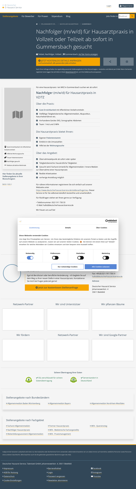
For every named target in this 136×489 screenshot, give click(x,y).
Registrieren (126, 6)
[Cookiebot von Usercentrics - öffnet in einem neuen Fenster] (107, 221)
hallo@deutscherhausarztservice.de (107, 276)
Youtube (97, 476)
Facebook (97, 468)
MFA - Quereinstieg (98, 426)
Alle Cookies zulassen (101, 267)
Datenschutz (9, 476)
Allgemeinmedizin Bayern (59, 403)
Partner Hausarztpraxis (58, 426)
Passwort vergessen (56, 476)
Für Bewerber (28, 16)
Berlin (4, 184)
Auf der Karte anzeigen (88, 54)
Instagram (97, 472)
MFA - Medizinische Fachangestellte (63, 430)
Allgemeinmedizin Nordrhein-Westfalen (107, 403)
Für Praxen (43, 16)
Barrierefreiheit (54, 468)
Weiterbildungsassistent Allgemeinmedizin (24, 434)
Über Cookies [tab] (101, 228)
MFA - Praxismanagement (59, 434)
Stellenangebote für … (49, 24)
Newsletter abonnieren (58, 480)
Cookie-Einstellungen (13, 480)
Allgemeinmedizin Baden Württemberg (23, 403)
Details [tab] (68, 228)
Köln (9, 184)
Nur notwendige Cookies (67, 267)
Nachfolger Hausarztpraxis (69, 24)
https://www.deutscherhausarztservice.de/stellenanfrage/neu (62, 190)
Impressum (8, 468)
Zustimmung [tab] (34, 228)
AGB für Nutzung (11, 472)
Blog (68, 16)
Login (109, 6)
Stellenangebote (10, 16)
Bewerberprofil (71, 72)
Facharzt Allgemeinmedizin (18, 426)
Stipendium (57, 16)
